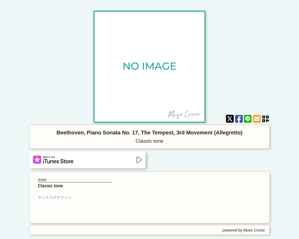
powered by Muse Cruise (244, 230)
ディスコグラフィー (54, 197)
